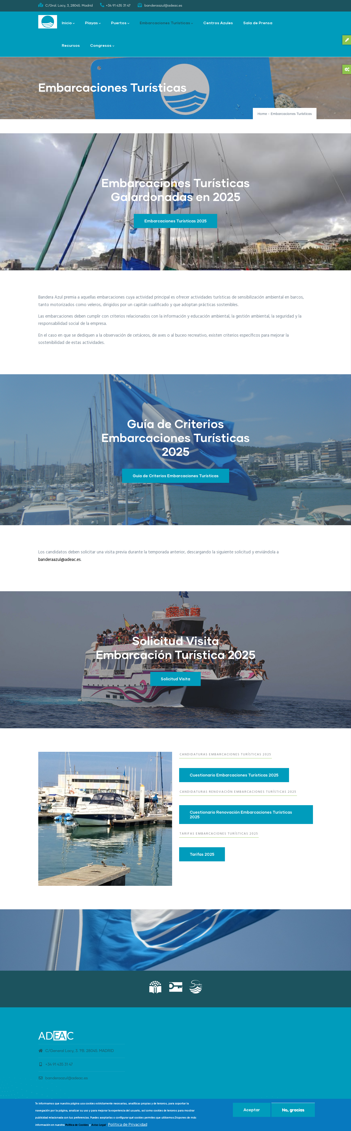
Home (262, 114)
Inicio (68, 23)
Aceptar (251, 1109)
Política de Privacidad (127, 1124)
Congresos (102, 45)
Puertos (120, 23)
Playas (93, 23)
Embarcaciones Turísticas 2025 (175, 220)
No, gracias (293, 1109)
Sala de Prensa (257, 22)
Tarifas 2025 (202, 854)
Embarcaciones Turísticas (166, 23)
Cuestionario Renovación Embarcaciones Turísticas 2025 (241, 814)
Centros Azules (218, 22)
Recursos (71, 45)
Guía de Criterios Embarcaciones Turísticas (176, 475)
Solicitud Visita (175, 678)
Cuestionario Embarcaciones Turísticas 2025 (234, 774)
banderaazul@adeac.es (59, 559)
